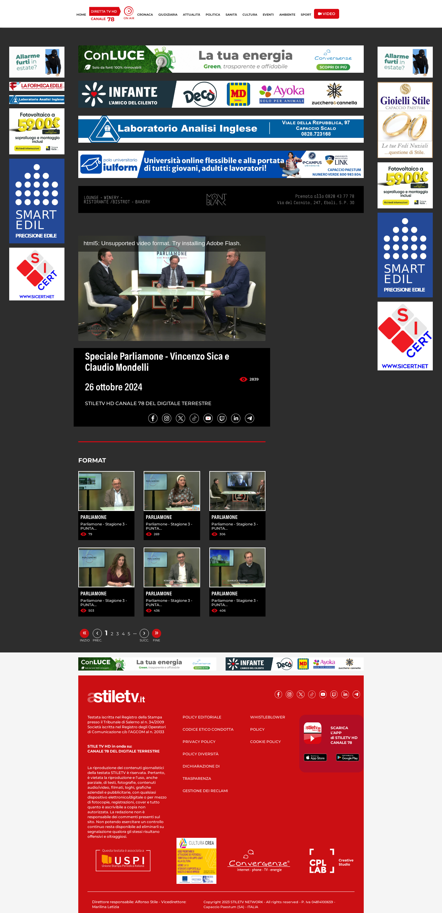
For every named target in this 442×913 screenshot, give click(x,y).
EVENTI (268, 14)
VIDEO (326, 13)
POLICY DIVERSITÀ (201, 754)
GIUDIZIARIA (167, 14)
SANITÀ (231, 14)
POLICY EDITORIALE (202, 717)
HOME (81, 14)
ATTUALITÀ (191, 14)
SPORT (306, 14)
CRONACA (145, 14)
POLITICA (213, 14)
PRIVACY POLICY (199, 741)
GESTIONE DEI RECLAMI (205, 790)
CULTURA (249, 14)
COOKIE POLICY (265, 741)
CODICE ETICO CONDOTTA (208, 729)
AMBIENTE (287, 14)
